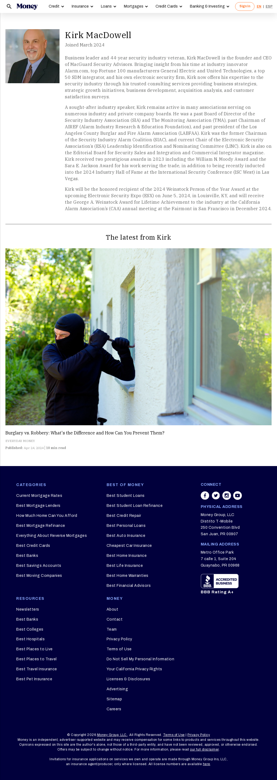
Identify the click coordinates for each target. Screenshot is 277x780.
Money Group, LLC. (112, 735)
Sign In (244, 6)
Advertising (117, 689)
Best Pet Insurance (34, 679)
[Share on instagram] (226, 495)
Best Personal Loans (126, 526)
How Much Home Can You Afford (46, 516)
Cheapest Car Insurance (129, 546)
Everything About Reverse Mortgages (51, 536)
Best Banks (27, 556)
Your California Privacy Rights (134, 669)
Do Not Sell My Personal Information (140, 659)
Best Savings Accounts (38, 566)
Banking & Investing (207, 6)
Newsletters (27, 609)
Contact (115, 619)
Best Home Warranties (128, 576)
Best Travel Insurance (36, 669)
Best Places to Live (34, 649)
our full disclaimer (204, 749)
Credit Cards (167, 6)
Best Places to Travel (36, 659)
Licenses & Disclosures (128, 679)
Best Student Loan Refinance (135, 506)
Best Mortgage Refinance (40, 526)
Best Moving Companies (39, 576)
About (112, 609)
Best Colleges (30, 629)
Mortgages (133, 6)
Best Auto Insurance (126, 536)
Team (112, 629)
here (206, 764)
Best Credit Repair (124, 516)
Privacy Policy (119, 639)
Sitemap (114, 699)
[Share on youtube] (237, 495)
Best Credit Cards (33, 546)
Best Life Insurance (125, 566)
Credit (54, 6)
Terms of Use (119, 649)
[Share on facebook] (205, 495)
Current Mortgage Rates (39, 496)
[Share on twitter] (216, 495)
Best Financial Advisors (129, 586)
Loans (106, 6)
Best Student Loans (126, 496)
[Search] (9, 6)
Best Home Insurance (127, 556)
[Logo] (27, 6)
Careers (114, 709)
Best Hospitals (30, 639)
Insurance (80, 6)
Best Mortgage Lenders (38, 506)
